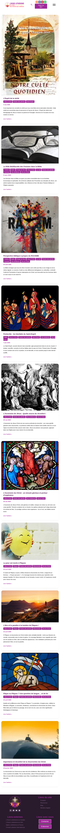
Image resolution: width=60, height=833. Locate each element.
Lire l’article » (7, 119)
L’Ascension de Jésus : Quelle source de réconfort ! (24, 414)
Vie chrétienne (15, 172)
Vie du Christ (25, 172)
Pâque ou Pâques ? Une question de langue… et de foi (25, 694)
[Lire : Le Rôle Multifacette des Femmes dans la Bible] (30, 145)
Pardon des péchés (19, 101)
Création (6, 170)
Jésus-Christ (7, 101)
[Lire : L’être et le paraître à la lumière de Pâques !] (30, 606)
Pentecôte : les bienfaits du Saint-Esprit (19, 334)
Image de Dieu (21, 170)
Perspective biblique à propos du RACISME (21, 256)
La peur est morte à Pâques (14, 563)
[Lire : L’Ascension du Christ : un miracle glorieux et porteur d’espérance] (30, 465)
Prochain (6, 172)
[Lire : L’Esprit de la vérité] (30, 55)
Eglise (13, 170)
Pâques (15, 566)
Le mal (38, 170)
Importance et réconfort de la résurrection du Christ (24, 762)
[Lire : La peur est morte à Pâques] (30, 541)
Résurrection (37, 566)
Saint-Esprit (30, 101)
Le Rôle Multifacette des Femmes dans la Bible (22, 167)
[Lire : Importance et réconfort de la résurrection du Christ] (30, 740)
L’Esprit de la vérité (11, 98)
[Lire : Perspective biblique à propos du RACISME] (30, 224)
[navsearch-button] (32, 4)
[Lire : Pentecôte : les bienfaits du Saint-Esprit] (30, 308)
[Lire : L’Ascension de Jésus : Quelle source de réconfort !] (30, 387)
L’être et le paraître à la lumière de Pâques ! (21, 625)
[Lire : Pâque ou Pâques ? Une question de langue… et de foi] (30, 672)
